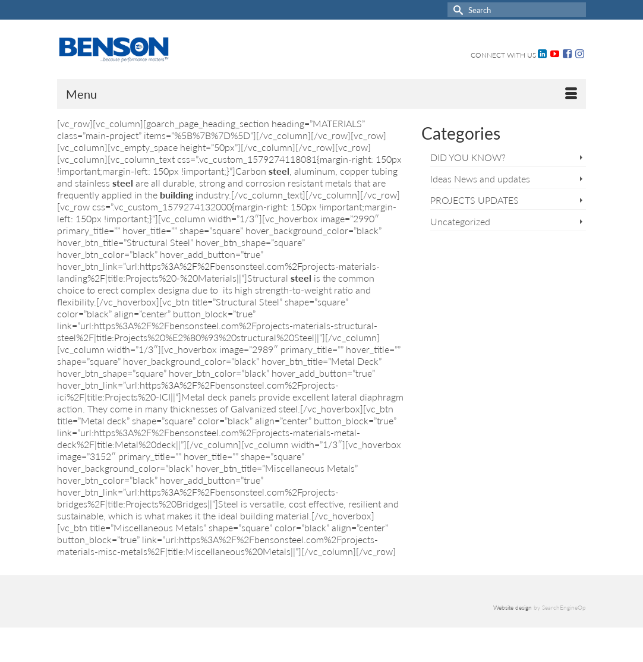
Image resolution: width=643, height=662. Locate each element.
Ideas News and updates (480, 178)
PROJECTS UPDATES (474, 200)
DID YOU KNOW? (468, 157)
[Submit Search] (456, 9)
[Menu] (321, 94)
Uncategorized (460, 221)
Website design (512, 607)
